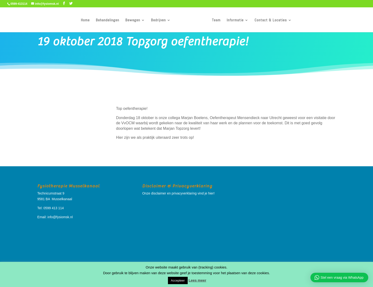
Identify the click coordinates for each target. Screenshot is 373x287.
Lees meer (197, 280)
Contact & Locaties (271, 21)
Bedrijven (158, 21)
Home (85, 21)
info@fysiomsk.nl (60, 217)
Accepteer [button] (178, 280)
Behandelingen (107, 21)
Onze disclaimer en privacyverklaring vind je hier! (178, 193)
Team (216, 21)
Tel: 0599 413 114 (50, 208)
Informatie (235, 21)
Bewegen (132, 21)
